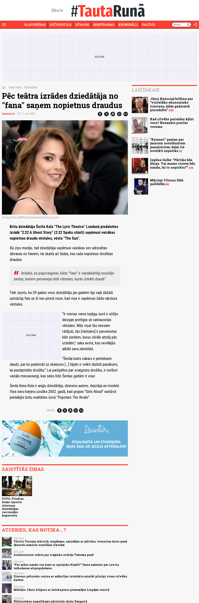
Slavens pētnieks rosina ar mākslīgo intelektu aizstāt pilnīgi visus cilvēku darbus (70, 577)
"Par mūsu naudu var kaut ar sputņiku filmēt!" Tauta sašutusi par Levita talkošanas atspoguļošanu (66, 566)
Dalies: (51, 410)
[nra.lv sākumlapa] (57, 10)
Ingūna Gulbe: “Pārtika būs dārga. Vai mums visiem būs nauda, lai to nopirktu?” (172, 163)
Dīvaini (82, 25)
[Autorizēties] (195, 25)
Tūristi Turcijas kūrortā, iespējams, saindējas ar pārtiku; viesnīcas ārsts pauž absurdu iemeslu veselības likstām (70, 543)
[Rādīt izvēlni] (4, 25)
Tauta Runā (15, 87)
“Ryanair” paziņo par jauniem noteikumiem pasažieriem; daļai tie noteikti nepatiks (167, 145)
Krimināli (128, 25)
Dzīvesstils (60, 25)
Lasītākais (146, 90)
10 (190, 167)
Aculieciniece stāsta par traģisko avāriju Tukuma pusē (54, 555)
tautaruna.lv (8, 113)
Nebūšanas (103, 25)
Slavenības (35, 25)
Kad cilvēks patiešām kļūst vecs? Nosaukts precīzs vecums (172, 122)
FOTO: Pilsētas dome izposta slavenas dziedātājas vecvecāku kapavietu (13, 507)
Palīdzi (148, 25)
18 (171, 110)
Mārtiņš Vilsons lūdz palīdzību (166, 182)
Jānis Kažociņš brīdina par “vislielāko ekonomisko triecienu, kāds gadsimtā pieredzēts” (171, 104)
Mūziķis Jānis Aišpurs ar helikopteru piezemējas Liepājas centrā (61, 590)
